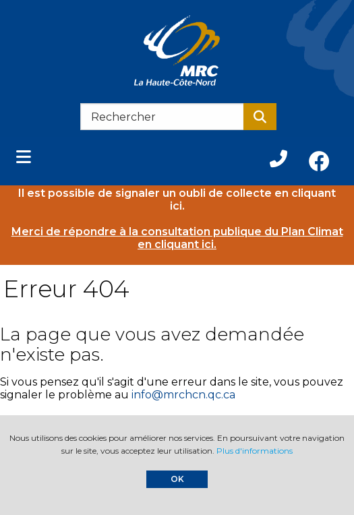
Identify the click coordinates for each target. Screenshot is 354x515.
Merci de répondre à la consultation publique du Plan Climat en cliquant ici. (177, 238)
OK (177, 479)
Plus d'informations (254, 451)
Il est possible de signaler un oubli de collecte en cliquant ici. (177, 199)
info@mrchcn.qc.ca (183, 394)
